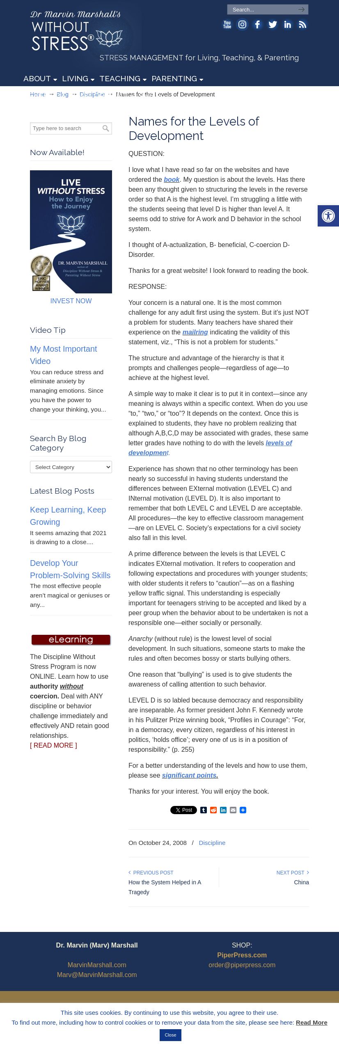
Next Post (293, 873)
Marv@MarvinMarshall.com (97, 974)
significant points (189, 775)
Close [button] (170, 1034)
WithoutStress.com (89, 37)
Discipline (212, 842)
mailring (195, 332)
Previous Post (151, 873)
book (171, 179)
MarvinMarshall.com (97, 964)
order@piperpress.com (241, 964)
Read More (312, 1022)
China (301, 882)
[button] (328, 216)
